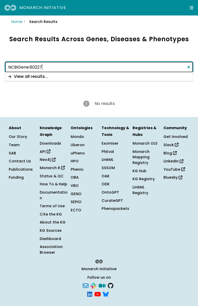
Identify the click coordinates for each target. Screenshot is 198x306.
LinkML (107, 159)
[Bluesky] (106, 294)
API (45, 151)
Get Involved (175, 136)
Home (16, 21)
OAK (106, 176)
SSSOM (108, 167)
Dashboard (50, 238)
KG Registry (144, 178)
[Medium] (102, 285)
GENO (76, 193)
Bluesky (172, 177)
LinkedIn (173, 161)
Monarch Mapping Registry (141, 157)
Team (14, 144)
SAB (12, 153)
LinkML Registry (140, 190)
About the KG (52, 222)
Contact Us (20, 161)
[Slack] (93, 285)
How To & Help (53, 184)
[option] (99, 76)
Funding (16, 177)
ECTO (76, 210)
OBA (75, 177)
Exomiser (110, 143)
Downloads (50, 143)
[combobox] (99, 67)
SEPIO (76, 201)
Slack (170, 144)
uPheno (78, 153)
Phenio (77, 169)
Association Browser (51, 249)
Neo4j (47, 159)
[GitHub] (110, 285)
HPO (75, 161)
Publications (21, 169)
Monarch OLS (145, 143)
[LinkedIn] (89, 294)
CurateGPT (112, 200)
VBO (75, 185)
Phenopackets (115, 208)
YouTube (174, 169)
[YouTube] (97, 294)
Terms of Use (52, 206)
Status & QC (52, 176)
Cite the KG (51, 214)
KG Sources (51, 230)
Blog (170, 153)
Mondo (77, 136)
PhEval (108, 151)
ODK (106, 184)
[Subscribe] (85, 285)
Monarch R (52, 167)
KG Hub (139, 170)
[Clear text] (188, 67)
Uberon (78, 144)
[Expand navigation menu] (191, 7)
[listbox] (99, 76)
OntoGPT (110, 192)
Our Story (18, 136)
